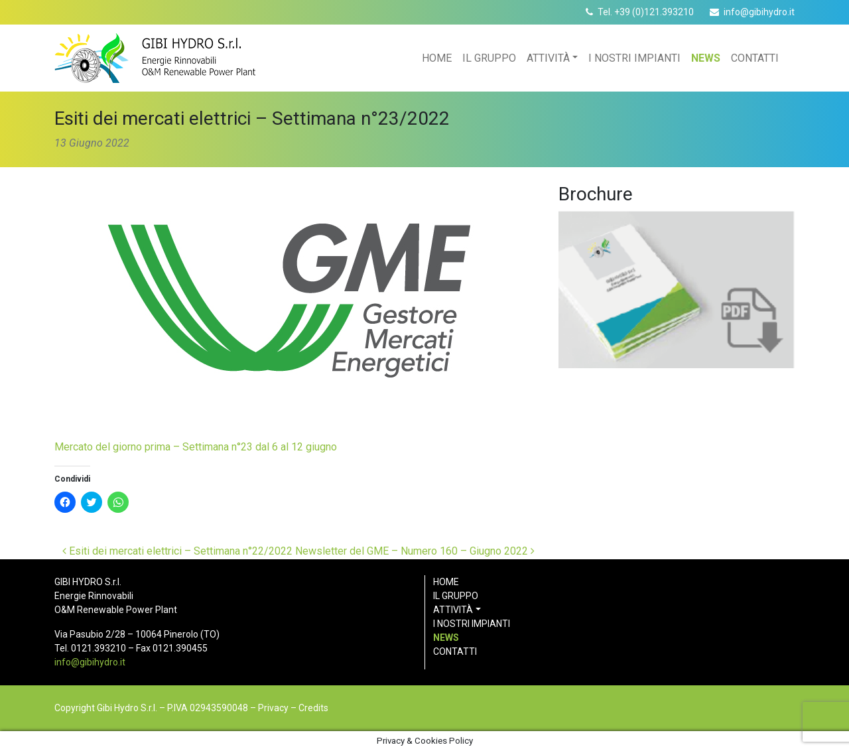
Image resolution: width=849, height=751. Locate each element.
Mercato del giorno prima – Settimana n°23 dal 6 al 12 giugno (195, 447)
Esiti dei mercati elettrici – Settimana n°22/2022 (177, 551)
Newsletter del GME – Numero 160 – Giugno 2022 (415, 551)
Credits (313, 708)
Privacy (273, 708)
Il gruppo (489, 58)
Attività (548, 58)
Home (437, 58)
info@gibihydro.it (759, 12)
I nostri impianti (634, 58)
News (705, 58)
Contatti (755, 58)
